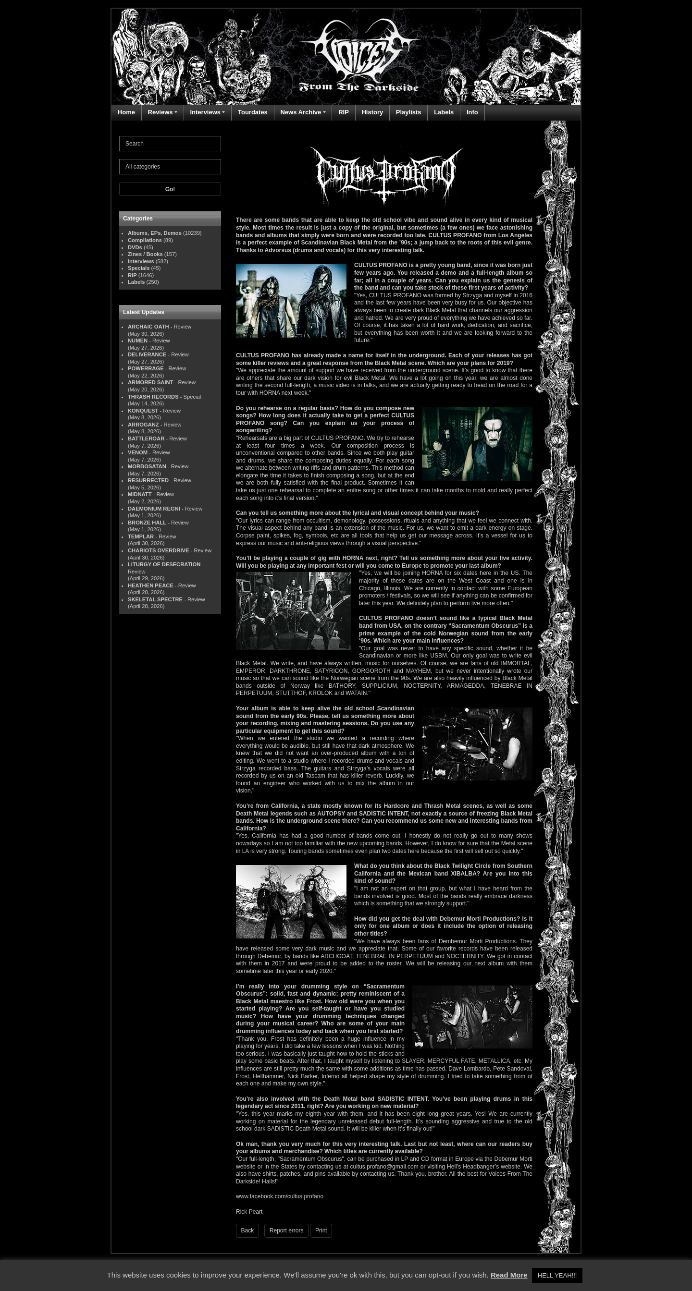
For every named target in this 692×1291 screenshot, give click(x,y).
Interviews (205, 112)
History (372, 112)
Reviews (160, 112)
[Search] (170, 143)
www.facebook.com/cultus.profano (279, 1196)
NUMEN (138, 340)
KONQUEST (143, 411)
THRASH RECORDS (153, 397)
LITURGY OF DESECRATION (164, 564)
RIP (343, 112)
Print (321, 1230)
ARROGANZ (143, 424)
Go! (170, 189)
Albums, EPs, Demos (155, 233)
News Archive (300, 112)
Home (126, 112)
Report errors (287, 1230)
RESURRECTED (148, 480)
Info (472, 112)
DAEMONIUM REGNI (154, 509)
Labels (444, 112)
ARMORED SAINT (150, 382)
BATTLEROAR (146, 438)
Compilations (145, 240)
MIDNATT (140, 494)
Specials (138, 268)
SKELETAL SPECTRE (155, 599)
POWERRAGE (146, 368)
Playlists (408, 112)
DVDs (135, 247)
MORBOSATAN (147, 466)
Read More (509, 1275)
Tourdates (253, 112)
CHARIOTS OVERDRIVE (158, 550)
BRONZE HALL (147, 522)
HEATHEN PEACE (150, 585)
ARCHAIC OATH (148, 326)
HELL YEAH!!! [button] (557, 1275)
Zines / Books (145, 254)
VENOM (138, 452)
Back (247, 1230)
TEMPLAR (141, 536)
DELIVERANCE (147, 354)
